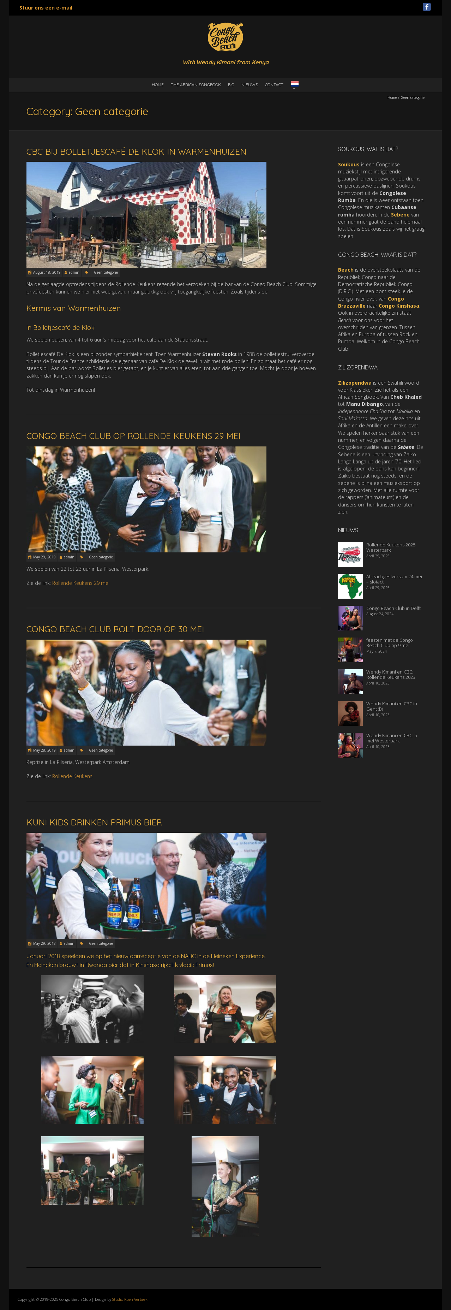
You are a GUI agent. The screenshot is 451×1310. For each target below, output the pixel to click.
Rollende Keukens (72, 776)
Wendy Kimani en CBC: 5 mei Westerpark (391, 738)
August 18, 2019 (47, 272)
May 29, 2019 (44, 557)
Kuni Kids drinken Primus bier (94, 822)
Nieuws (249, 84)
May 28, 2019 (44, 750)
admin (74, 272)
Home (158, 84)
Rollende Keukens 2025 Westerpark (390, 547)
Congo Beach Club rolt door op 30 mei (115, 629)
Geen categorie (106, 272)
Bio (231, 84)
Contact (274, 84)
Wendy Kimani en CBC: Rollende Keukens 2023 (390, 675)
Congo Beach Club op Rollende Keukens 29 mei (133, 436)
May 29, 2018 (44, 943)
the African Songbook (196, 84)
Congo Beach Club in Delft (393, 608)
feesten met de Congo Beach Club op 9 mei (389, 643)
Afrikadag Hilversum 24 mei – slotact (394, 579)
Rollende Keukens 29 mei (80, 583)
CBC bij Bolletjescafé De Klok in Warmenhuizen (136, 151)
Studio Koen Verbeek (130, 1299)
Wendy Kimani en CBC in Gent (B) (391, 706)
